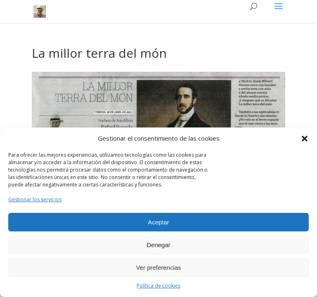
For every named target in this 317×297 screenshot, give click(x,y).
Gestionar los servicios (35, 199)
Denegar (158, 244)
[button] (304, 138)
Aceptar (158, 222)
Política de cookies (158, 285)
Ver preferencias (158, 267)
